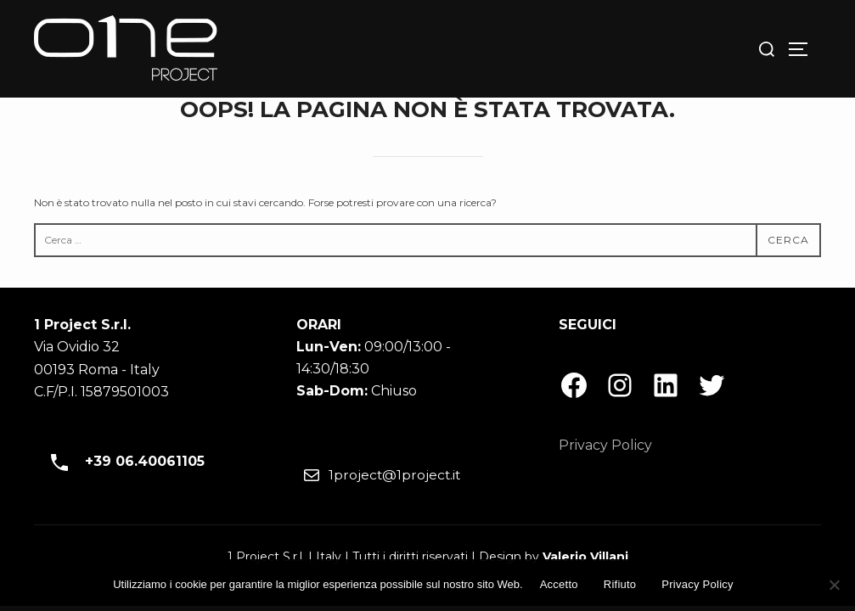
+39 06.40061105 (121, 462)
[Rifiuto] (833, 584)
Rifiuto (620, 584)
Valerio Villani (585, 556)
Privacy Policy (605, 445)
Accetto (559, 584)
